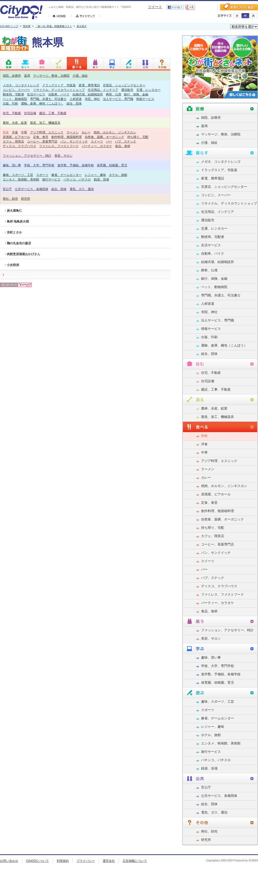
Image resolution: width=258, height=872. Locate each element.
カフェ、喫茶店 (13, 141)
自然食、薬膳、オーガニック (104, 136)
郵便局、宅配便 (13, 94)
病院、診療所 (12, 75)
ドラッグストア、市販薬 (59, 85)
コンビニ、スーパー (16, 89)
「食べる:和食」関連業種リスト (53, 26)
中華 (24, 132)
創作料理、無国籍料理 (66, 136)
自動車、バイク (59, 94)
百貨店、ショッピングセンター (124, 85)
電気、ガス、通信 (82, 189)
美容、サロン (63, 155)
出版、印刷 (10, 103)
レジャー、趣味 (95, 174)
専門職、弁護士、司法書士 (48, 98)
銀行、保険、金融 (136, 94)
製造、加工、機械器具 (45, 122)
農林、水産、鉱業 (15, 122)
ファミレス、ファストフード (59, 146)
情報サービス (145, 98)
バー (109, 141)
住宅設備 (30, 113)
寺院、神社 (92, 98)
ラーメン (73, 132)
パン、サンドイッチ (74, 141)
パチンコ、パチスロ (77, 179)
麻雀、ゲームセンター (66, 174)
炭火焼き (82, 26)
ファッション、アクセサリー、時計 (27, 155)
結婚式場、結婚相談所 (88, 94)
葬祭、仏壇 (113, 94)
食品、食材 (122, 146)
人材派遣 (76, 98)
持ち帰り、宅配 (137, 136)
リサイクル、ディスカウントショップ (59, 89)
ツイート (155, 7)
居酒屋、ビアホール (16, 136)
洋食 (15, 132)
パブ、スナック (125, 141)
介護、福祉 (80, 75)
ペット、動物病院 (15, 98)
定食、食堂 (40, 136)
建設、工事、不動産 (53, 113)
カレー (86, 132)
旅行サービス (51, 179)
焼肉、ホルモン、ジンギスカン (115, 132)
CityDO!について (37, 861)
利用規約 (63, 861)
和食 (6, 132)
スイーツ (97, 141)
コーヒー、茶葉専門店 (42, 141)
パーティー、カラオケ (97, 146)
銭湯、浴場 (101, 179)
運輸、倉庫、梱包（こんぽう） (42, 103)
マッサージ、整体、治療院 (51, 75)
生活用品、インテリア (103, 89)
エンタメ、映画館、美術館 (21, 179)
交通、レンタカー (148, 89)
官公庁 (7, 189)
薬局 (27, 75)
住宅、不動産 (12, 113)
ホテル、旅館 (118, 174)
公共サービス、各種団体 (31, 189)
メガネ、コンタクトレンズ (21, 85)
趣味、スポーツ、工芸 (18, 174)
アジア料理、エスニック (46, 132)
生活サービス (36, 94)
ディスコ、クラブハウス (19, 146)
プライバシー (86, 861)
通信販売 (127, 89)
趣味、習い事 (12, 165)
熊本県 (27, 26)
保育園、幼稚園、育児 (112, 165)
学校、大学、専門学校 (39, 165)
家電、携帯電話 (89, 85)
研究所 (25, 198)
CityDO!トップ (9, 26)
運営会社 (109, 861)
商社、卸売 (10, 198)
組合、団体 (74, 103)
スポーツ (42, 174)
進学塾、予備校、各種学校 (75, 165)
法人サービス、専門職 (118, 98)
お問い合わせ (9, 861)
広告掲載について (135, 861)
